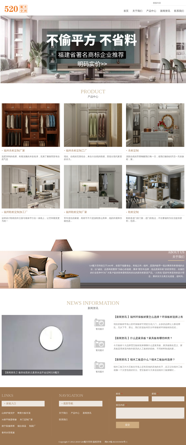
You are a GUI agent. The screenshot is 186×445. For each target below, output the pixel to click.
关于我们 (137, 11)
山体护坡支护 (8, 413)
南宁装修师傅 (8, 426)
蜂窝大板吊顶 (24, 413)
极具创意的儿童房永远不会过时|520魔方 (41, 372)
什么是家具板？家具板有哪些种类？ (149, 338)
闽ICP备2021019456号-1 (116, 442)
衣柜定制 (133, 150)
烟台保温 (22, 426)
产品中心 (151, 11)
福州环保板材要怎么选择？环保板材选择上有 (154, 316)
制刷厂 (32, 426)
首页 (126, 11)
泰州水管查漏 (8, 432)
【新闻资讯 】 (14, 372)
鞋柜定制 (133, 212)
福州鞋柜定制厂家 (76, 212)
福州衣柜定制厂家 (14, 150)
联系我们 (179, 11)
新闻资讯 (165, 11)
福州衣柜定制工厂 (76, 150)
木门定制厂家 (26, 419)
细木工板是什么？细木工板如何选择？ (150, 359)
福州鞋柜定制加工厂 (16, 212)
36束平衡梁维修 (9, 419)
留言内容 (121, 405)
